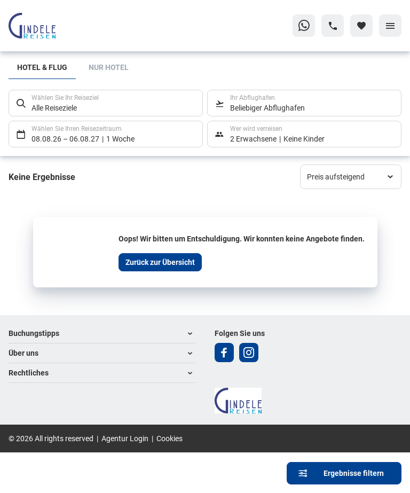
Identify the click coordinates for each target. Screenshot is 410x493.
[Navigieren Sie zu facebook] (224, 352)
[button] (102, 333)
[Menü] (390, 25)
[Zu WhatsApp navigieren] (304, 25)
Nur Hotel (109, 67)
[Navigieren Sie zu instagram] (248, 352)
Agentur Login (124, 438)
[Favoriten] (361, 25)
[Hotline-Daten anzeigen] (332, 25)
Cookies (169, 438)
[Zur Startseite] (60, 25)
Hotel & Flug (42, 67)
